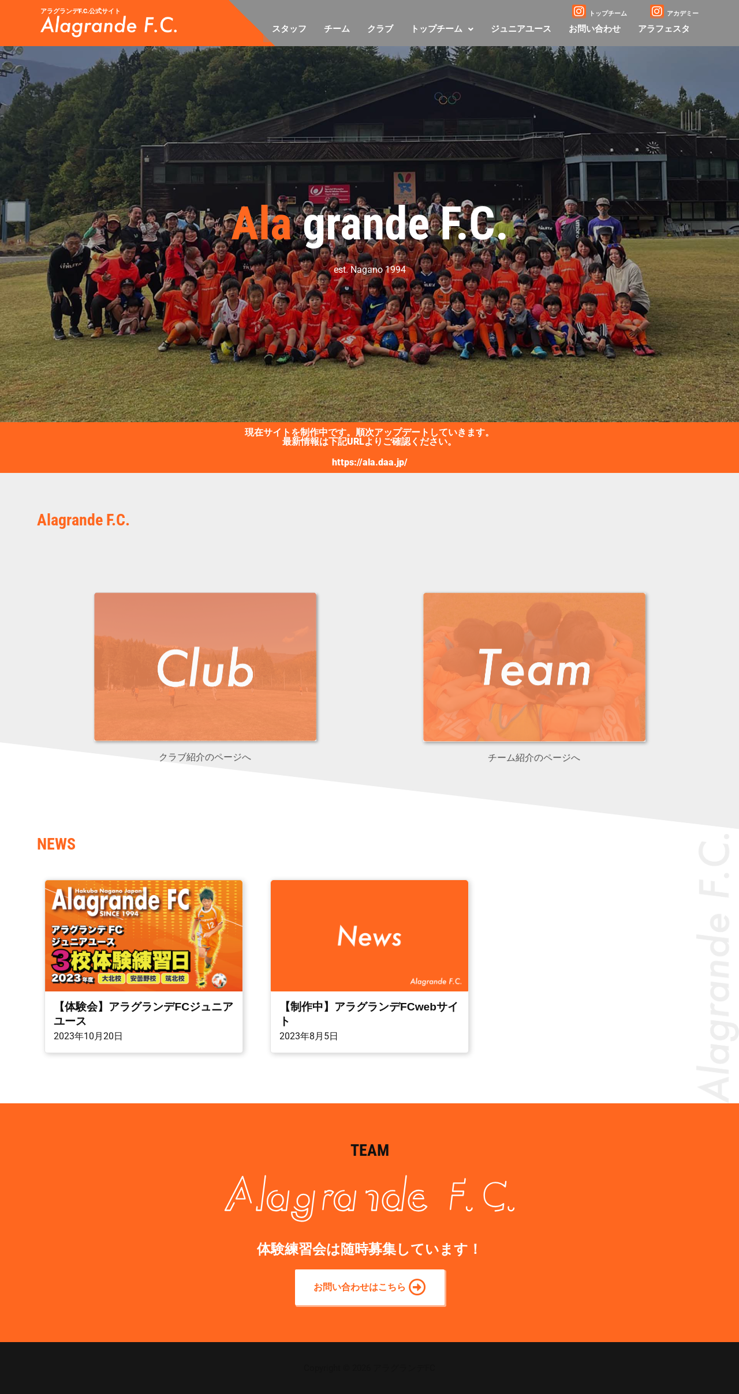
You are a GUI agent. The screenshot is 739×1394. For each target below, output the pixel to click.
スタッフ (289, 29)
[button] (442, 29)
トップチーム (441, 29)
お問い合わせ (595, 29)
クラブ (380, 29)
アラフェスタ (664, 29)
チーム (337, 29)
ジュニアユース (521, 29)
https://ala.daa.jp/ (370, 462)
